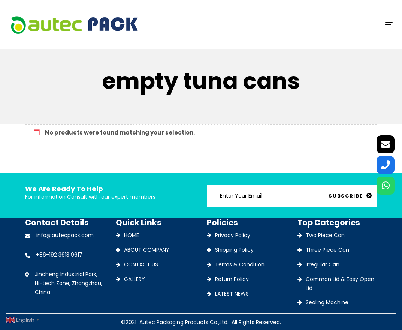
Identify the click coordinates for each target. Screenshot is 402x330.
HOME (131, 235)
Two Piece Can (325, 235)
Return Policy (232, 279)
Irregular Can (322, 264)
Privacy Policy (232, 235)
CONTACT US (141, 264)
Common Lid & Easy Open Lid (340, 283)
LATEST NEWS (232, 293)
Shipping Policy (234, 250)
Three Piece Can (327, 250)
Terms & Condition (240, 264)
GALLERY (134, 279)
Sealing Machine (327, 302)
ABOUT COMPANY (146, 250)
